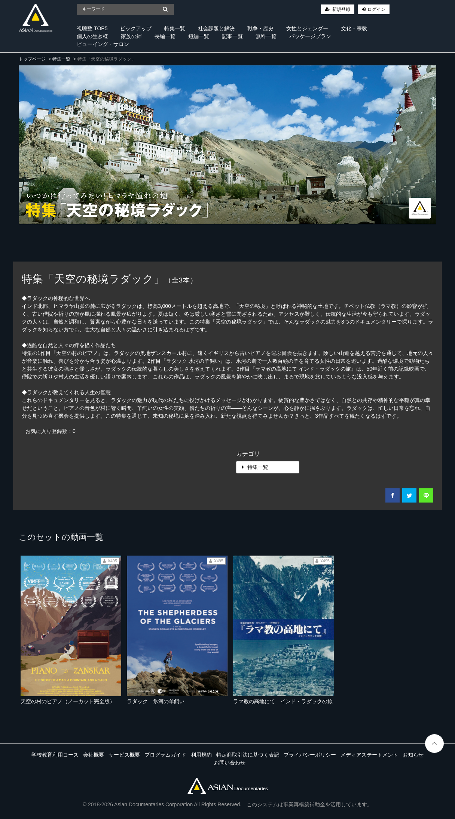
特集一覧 (174, 28)
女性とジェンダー (307, 28)
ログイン (376, 9)
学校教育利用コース (55, 755)
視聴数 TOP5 (92, 28)
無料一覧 (266, 36)
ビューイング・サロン (103, 44)
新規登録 (341, 9)
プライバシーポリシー (310, 755)
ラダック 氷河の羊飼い (155, 701)
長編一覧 (165, 36)
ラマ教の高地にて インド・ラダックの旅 (283, 701)
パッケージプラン (310, 36)
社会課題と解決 (216, 28)
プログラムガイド (165, 755)
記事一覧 (232, 36)
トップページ (32, 59)
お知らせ (413, 755)
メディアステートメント (369, 755)
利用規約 (201, 755)
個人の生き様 (92, 36)
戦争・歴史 (260, 28)
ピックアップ (136, 28)
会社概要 (93, 755)
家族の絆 (131, 36)
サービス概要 (124, 755)
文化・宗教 (354, 28)
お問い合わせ (229, 763)
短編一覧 (198, 36)
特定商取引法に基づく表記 (247, 755)
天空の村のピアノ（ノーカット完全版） (68, 701)
